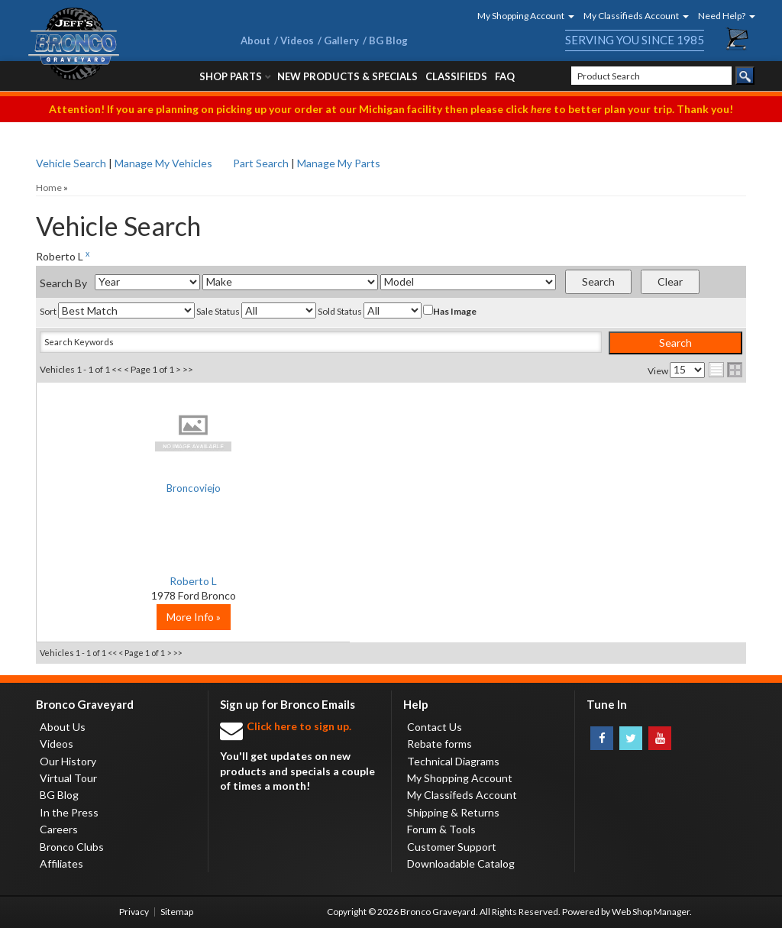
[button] (521, 15)
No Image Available (154, 432)
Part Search (261, 163)
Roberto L (154, 580)
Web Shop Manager (651, 911)
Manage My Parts (338, 163)
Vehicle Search (71, 163)
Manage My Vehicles (163, 163)
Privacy (134, 911)
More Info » (155, 616)
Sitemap (176, 911)
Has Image (450, 311)
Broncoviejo (154, 489)
